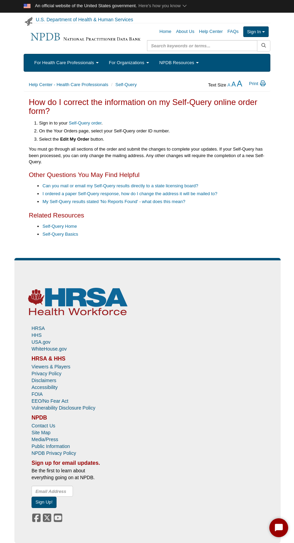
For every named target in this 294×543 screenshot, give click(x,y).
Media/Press (45, 439)
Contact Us (43, 425)
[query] (202, 45)
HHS (37, 335)
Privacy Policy (46, 373)
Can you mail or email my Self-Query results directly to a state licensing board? (120, 185)
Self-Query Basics (60, 234)
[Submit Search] (263, 45)
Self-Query (126, 84)
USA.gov (41, 342)
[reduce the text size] (229, 84)
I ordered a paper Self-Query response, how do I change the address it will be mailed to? (129, 193)
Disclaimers (44, 380)
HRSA (38, 328)
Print (258, 83)
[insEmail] (52, 491)
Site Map (41, 432)
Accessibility (45, 387)
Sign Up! (44, 502)
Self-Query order (85, 123)
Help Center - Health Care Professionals (68, 84)
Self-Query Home (59, 226)
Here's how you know (162, 5)
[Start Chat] (278, 527)
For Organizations (129, 62)
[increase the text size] (239, 84)
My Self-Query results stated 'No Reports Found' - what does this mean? (113, 201)
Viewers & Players (51, 366)
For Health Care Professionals (66, 62)
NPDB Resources (179, 62)
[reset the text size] (233, 84)
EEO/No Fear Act (50, 401)
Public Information (51, 446)
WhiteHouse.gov (49, 349)
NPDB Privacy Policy (54, 453)
